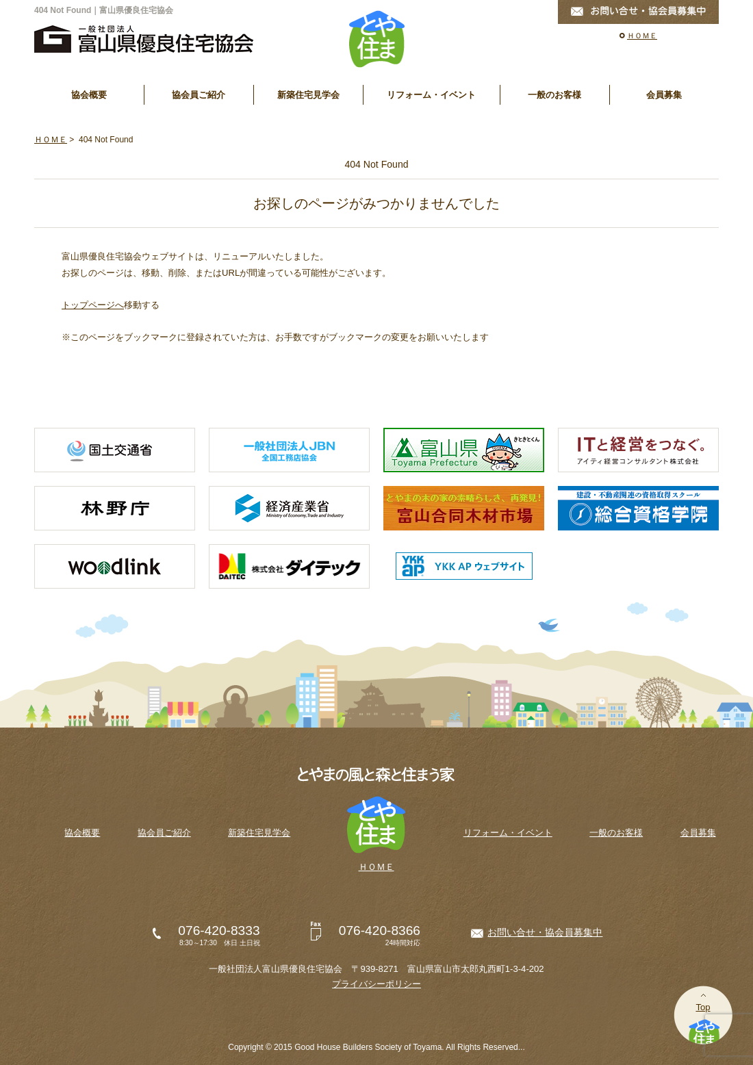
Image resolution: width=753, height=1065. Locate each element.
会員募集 (664, 95)
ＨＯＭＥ (642, 35)
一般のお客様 (554, 95)
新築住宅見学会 (308, 95)
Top (702, 1007)
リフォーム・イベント (431, 95)
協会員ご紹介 (198, 95)
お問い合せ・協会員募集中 (544, 932)
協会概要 (89, 95)
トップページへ (93, 305)
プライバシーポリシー (376, 984)
